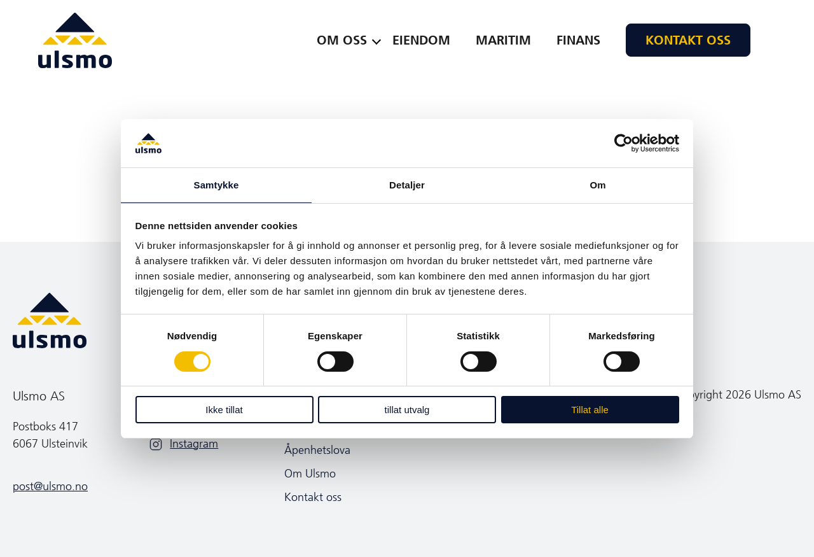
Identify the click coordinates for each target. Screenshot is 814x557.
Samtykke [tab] (216, 185)
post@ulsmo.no (50, 486)
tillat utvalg (407, 409)
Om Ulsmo (310, 474)
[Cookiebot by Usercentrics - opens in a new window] (623, 143)
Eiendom (421, 40)
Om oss (342, 40)
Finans (578, 40)
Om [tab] (597, 185)
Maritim (503, 40)
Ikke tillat (223, 409)
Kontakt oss (688, 40)
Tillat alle (590, 409)
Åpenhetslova (317, 450)
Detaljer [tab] (407, 185)
